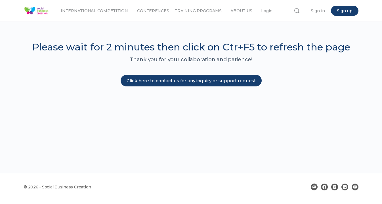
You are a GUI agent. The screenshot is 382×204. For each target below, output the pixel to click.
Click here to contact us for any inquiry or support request (191, 80)
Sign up (344, 10)
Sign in (318, 10)
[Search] (297, 10)
